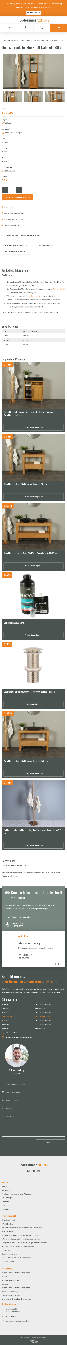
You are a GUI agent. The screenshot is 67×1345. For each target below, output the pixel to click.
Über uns (5, 1201)
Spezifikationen (44, 245)
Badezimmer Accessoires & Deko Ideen (18, 1246)
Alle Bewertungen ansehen (19, 917)
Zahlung (5, 1284)
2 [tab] (58, 964)
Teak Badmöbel (8, 1220)
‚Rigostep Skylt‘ (58, 289)
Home (4, 40)
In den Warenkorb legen (17, 197)
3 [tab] (60, 964)
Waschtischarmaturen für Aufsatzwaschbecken (21, 1235)
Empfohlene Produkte (15, 251)
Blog (4, 1205)
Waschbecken (7, 1224)
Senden (49, 1143)
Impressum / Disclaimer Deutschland (16, 1299)
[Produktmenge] (12, 190)
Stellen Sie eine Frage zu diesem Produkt (23, 235)
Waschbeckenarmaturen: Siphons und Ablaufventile (22, 1227)
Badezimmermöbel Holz (24, 40)
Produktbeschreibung (15, 245)
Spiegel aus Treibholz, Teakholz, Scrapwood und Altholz (24, 1242)
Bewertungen (7, 1197)
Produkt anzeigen (32, 427)
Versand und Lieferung (11, 1280)
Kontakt (5, 1209)
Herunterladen (9, 171)
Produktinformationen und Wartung (16, 1194)
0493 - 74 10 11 (10, 1033)
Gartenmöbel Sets (9, 1261)
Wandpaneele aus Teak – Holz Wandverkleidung (21, 1239)
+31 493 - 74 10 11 (13, 1316)
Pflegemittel (36, 296)
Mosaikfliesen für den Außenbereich (16, 1258)
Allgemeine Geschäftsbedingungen (16, 1272)
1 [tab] (56, 964)
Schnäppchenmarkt (9, 1254)
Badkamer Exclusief (39, 1338)
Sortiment (11, 40)
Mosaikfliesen (7, 1231)
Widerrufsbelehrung (10, 1291)
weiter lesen (32, 13)
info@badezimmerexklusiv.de (17, 1037)
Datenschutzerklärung (11, 1295)
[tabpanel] (33, 949)
